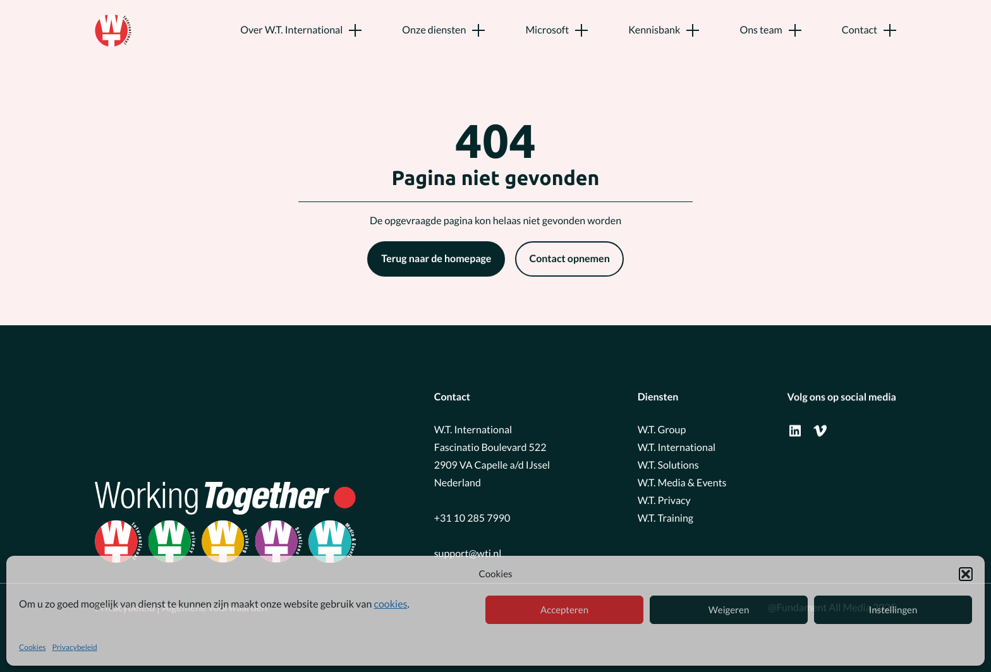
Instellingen (893, 610)
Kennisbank (654, 30)
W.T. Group (662, 429)
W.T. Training (665, 518)
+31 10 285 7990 (472, 518)
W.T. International (676, 447)
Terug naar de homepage (436, 259)
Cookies (32, 647)
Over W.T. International (291, 30)
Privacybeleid (74, 647)
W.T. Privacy (664, 500)
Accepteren (564, 610)
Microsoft (547, 30)
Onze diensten (434, 30)
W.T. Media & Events (682, 482)
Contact (859, 30)
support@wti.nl (468, 553)
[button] (965, 574)
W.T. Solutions (668, 465)
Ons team (760, 30)
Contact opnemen (569, 259)
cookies (390, 604)
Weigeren (729, 610)
